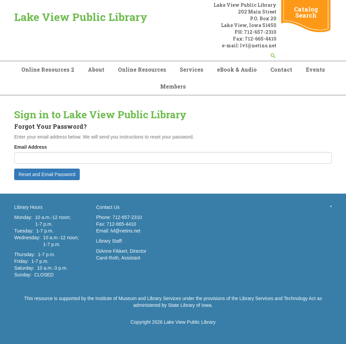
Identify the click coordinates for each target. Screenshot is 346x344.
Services (191, 69)
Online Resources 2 (47, 69)
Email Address (30, 147)
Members (173, 86)
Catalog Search (306, 12)
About (96, 69)
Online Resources (142, 69)
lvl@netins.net (125, 231)
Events (315, 69)
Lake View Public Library (80, 16)
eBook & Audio (237, 69)
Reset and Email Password (47, 174)
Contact (281, 69)
